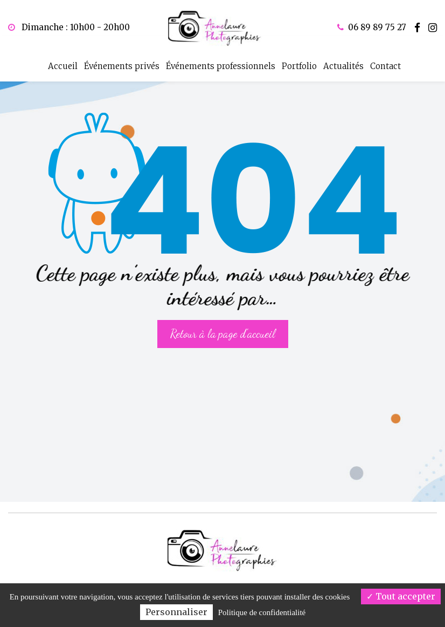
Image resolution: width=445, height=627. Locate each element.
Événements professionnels (220, 63)
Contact (385, 63)
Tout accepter (400, 596)
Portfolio (299, 63)
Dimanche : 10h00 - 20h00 (69, 27)
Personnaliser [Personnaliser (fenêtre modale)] (176, 611)
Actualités (343, 63)
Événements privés (121, 63)
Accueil (63, 63)
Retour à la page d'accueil (222, 325)
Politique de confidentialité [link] (261, 612)
